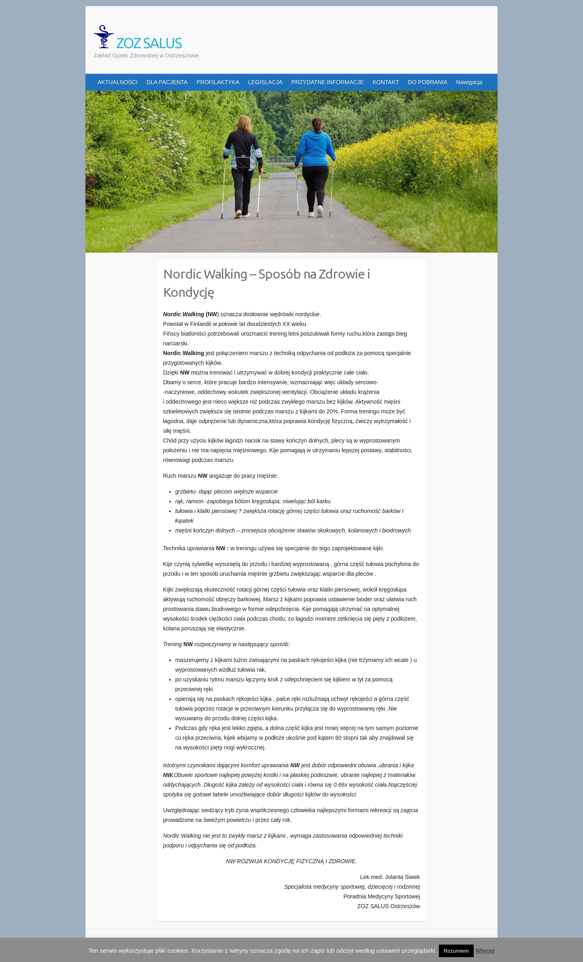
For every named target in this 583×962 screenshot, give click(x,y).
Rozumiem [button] (456, 951)
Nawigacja (469, 82)
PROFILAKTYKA (217, 82)
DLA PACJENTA (167, 82)
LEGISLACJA (265, 82)
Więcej (484, 950)
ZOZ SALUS (137, 38)
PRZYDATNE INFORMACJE (328, 82)
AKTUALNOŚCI (118, 82)
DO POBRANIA (427, 82)
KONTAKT (386, 82)
